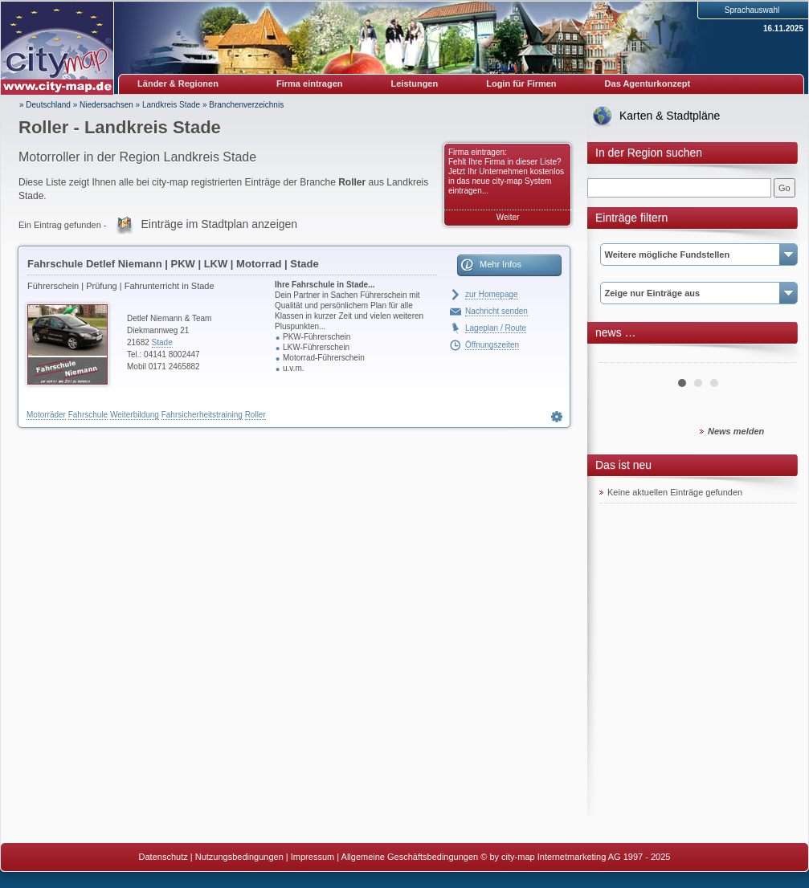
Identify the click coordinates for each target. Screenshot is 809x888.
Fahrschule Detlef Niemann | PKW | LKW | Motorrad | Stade (173, 264)
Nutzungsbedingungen (239, 857)
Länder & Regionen (178, 83)
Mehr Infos (500, 264)
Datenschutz (163, 857)
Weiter (508, 217)
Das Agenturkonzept (648, 83)
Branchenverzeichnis (246, 104)
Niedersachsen (106, 104)
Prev (620, 356)
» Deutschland (45, 104)
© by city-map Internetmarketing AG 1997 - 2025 (575, 857)
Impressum (312, 857)
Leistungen (415, 83)
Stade (162, 342)
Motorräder (46, 414)
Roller (255, 414)
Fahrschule (88, 414)
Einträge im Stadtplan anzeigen (219, 224)
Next (775, 356)
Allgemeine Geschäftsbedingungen (410, 857)
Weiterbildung (134, 414)
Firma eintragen (309, 83)
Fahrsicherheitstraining (202, 414)
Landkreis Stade (171, 104)
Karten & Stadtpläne (669, 115)
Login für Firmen (521, 83)
